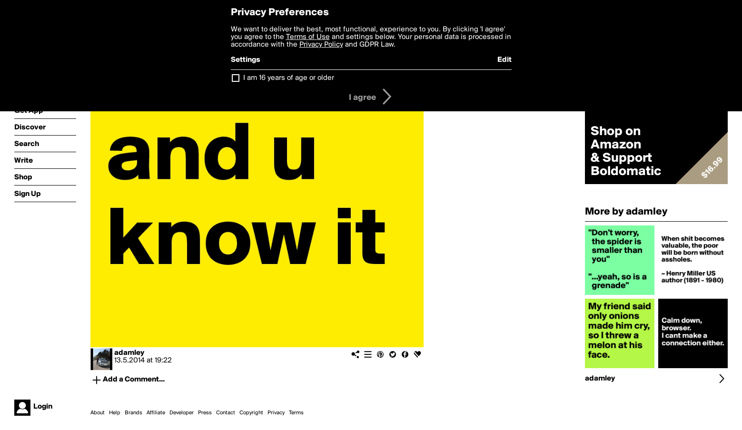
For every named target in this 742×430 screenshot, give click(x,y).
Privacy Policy (321, 45)
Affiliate (156, 413)
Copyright (251, 413)
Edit (504, 60)
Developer (181, 413)
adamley (129, 353)
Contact (225, 413)
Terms (296, 413)
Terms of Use (308, 37)
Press (205, 413)
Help (114, 413)
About (97, 413)
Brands (133, 413)
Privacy (276, 413)
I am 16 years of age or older (288, 78)
